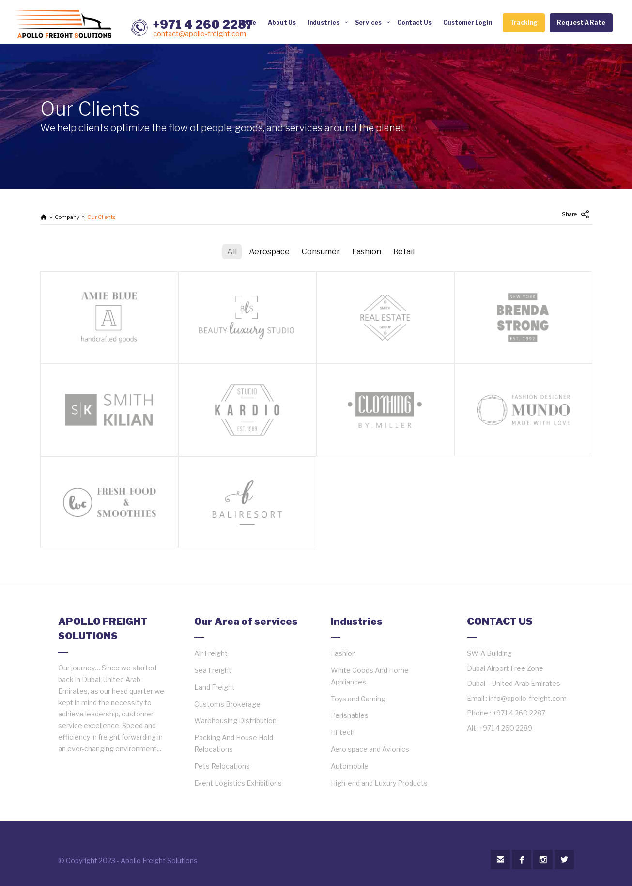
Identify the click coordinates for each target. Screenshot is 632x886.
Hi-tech (343, 732)
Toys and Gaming (358, 699)
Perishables (350, 715)
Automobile (350, 766)
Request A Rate (581, 22)
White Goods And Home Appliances (370, 676)
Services (368, 22)
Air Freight (211, 653)
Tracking (524, 22)
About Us (282, 22)
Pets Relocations (222, 766)
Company (67, 217)
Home (247, 22)
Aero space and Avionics (370, 749)
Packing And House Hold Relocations (233, 743)
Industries (323, 22)
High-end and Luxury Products (379, 783)
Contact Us (414, 22)
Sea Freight (212, 670)
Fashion (343, 653)
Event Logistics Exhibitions (238, 783)
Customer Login (467, 22)
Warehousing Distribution (235, 720)
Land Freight (214, 687)
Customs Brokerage (227, 704)
